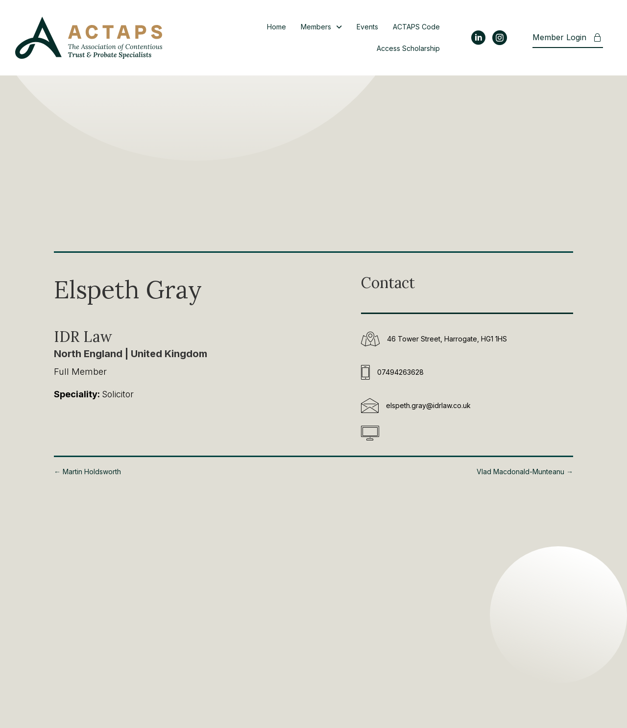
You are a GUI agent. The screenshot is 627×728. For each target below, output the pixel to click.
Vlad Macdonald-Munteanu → (525, 471)
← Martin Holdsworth (87, 471)
